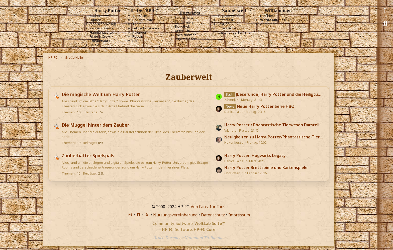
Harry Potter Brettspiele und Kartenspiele (266, 167)
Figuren (95, 20)
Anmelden (268, 24)
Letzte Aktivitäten (145, 28)
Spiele (94, 45)
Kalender (139, 32)
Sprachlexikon (228, 28)
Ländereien (184, 22)
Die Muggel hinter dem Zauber (95, 125)
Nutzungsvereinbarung (175, 215)
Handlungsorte (101, 32)
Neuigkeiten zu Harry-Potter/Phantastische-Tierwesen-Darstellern (274, 137)
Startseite (139, 16)
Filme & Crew (100, 36)
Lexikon (224, 24)
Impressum (239, 215)
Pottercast (225, 20)
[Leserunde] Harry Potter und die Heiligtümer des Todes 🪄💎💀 (280, 94)
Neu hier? (267, 16)
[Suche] (385, 23)
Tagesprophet (229, 16)
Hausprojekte (142, 20)
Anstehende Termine (234, 32)
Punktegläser (185, 39)
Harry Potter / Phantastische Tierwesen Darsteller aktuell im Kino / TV (274, 125)
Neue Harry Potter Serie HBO (265, 106)
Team (137, 24)
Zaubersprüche (102, 28)
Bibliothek (182, 26)
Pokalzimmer (185, 35)
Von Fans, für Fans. (208, 206)
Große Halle (184, 18)
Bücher (95, 16)
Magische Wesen (103, 24)
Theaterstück (100, 41)
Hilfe (135, 41)
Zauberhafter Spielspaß (88, 155)
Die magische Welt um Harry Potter (101, 94)
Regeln (137, 36)
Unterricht (182, 31)
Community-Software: (189, 223)
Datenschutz (213, 215)
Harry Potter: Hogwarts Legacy (255, 155)
